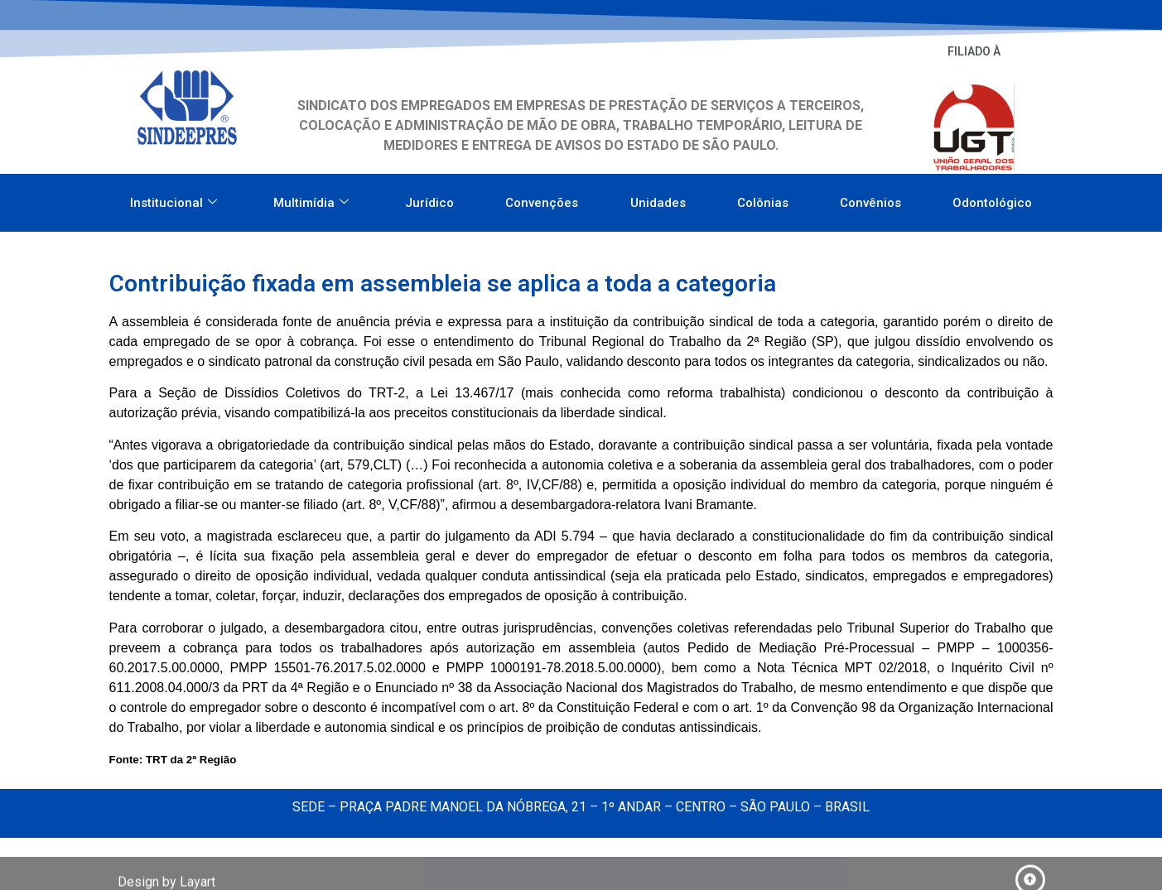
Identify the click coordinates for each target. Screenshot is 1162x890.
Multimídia (311, 196)
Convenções (541, 196)
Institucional (173, 196)
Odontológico (992, 196)
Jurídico (429, 196)
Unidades (658, 196)
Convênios (870, 196)
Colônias (762, 196)
